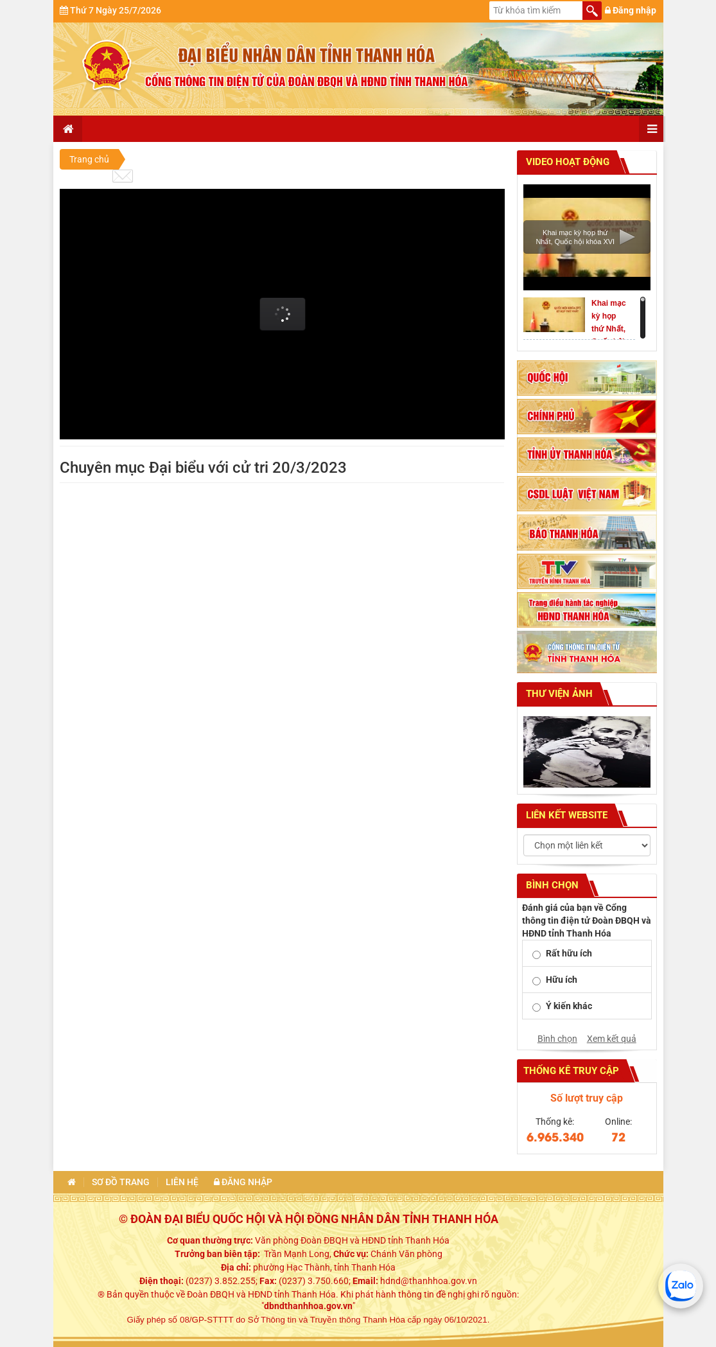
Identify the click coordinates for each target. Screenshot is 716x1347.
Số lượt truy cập (586, 1098)
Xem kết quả (611, 1039)
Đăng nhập (630, 10)
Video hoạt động (566, 162)
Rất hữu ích (569, 953)
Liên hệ (182, 1182)
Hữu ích (561, 979)
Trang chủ (89, 159)
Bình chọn (557, 1039)
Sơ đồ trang (121, 1182)
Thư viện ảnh (558, 694)
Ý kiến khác (569, 1006)
